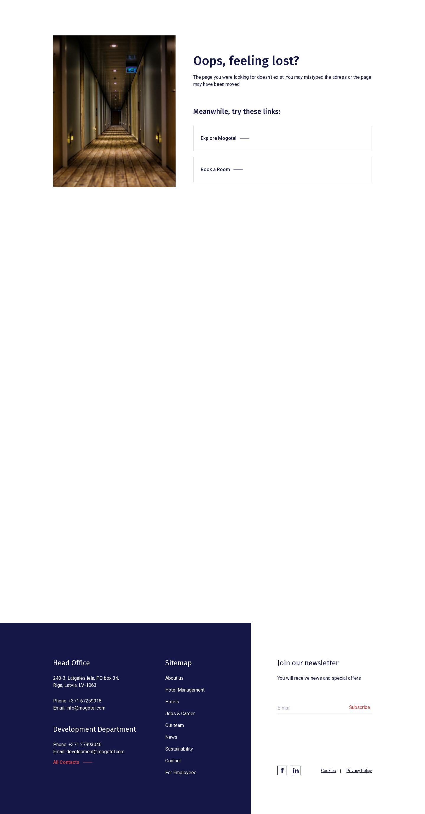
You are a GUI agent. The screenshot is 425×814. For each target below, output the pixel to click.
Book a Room (215, 169)
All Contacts (66, 762)
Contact (173, 761)
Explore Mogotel (218, 138)
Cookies (328, 770)
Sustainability (179, 749)
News (171, 737)
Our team (174, 725)
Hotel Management (185, 690)
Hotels (172, 702)
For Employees (181, 772)
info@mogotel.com (85, 708)
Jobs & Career (180, 713)
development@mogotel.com (95, 751)
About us (174, 678)
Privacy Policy (359, 770)
